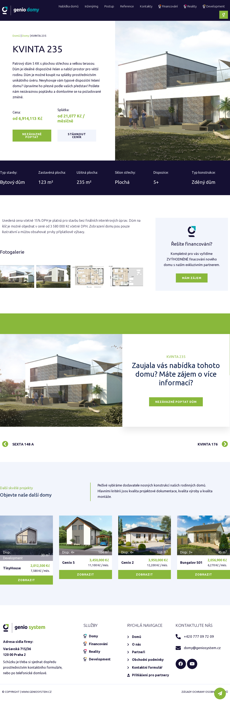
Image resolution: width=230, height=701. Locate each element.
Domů (16, 35)
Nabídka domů (69, 6)
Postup (109, 6)
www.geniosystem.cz (36, 689)
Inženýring (91, 6)
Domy (25, 35)
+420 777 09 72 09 (199, 602)
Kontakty (146, 6)
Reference (127, 6)
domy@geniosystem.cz (202, 614)
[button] (32, 136)
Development (214, 6)
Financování (168, 6)
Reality (190, 6)
